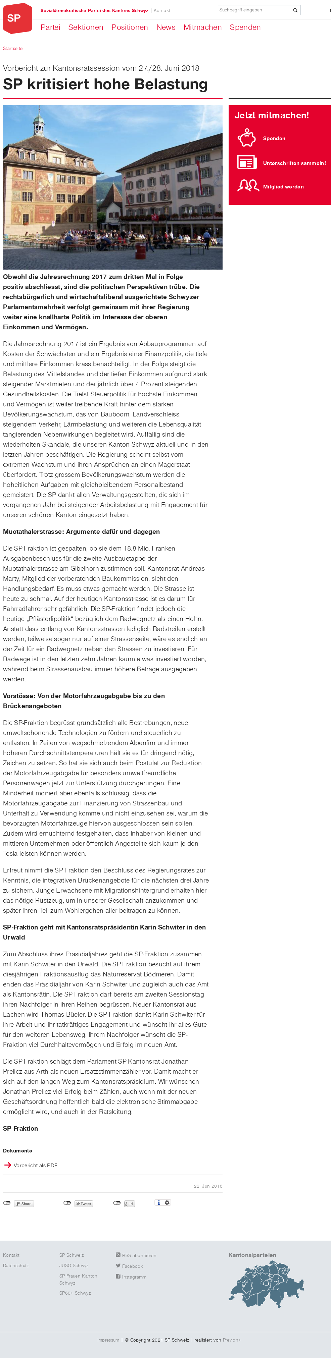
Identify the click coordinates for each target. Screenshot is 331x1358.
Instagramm (134, 1277)
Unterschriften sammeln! (294, 163)
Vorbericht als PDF (35, 1166)
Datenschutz (16, 1265)
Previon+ (232, 1340)
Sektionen (85, 27)
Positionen (129, 27)
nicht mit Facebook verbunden (7, 1203)
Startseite (13, 48)
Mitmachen (203, 27)
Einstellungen (167, 1202)
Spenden (245, 27)
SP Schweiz (71, 1255)
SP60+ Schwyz (75, 1293)
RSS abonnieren (139, 1255)
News (166, 27)
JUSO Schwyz (74, 1265)
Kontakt (162, 10)
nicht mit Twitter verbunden (67, 1203)
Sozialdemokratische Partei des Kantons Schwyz (95, 10)
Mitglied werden (283, 186)
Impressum (108, 1340)
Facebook (132, 1266)
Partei (50, 27)
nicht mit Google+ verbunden (117, 1203)
